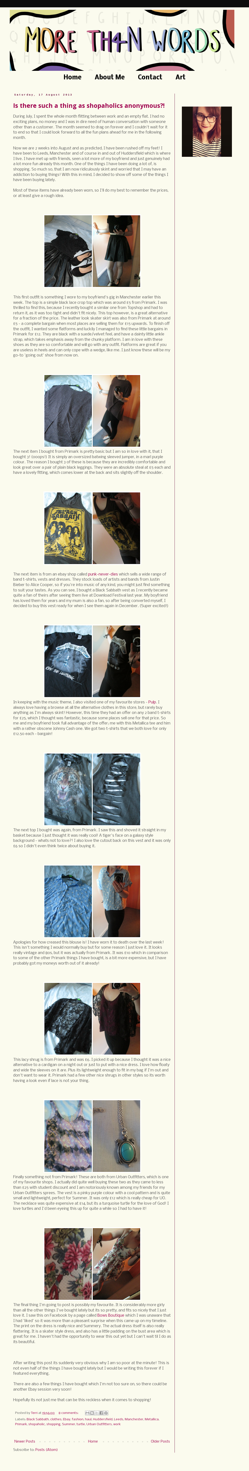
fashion (77, 1419)
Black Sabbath (38, 1419)
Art (181, 77)
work (117, 1424)
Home (72, 77)
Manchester (134, 1419)
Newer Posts (24, 1442)
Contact (150, 77)
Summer (68, 1424)
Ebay (66, 1419)
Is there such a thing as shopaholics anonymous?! (89, 105)
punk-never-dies (103, 574)
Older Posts (160, 1442)
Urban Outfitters (99, 1424)
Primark (21, 1424)
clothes (56, 1419)
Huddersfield (103, 1419)
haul (88, 1419)
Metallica (152, 1419)
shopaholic (36, 1424)
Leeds (118, 1419)
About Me (110, 77)
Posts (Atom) (46, 1450)
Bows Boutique (110, 1315)
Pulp (152, 702)
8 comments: (69, 1413)
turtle (81, 1424)
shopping (53, 1424)
